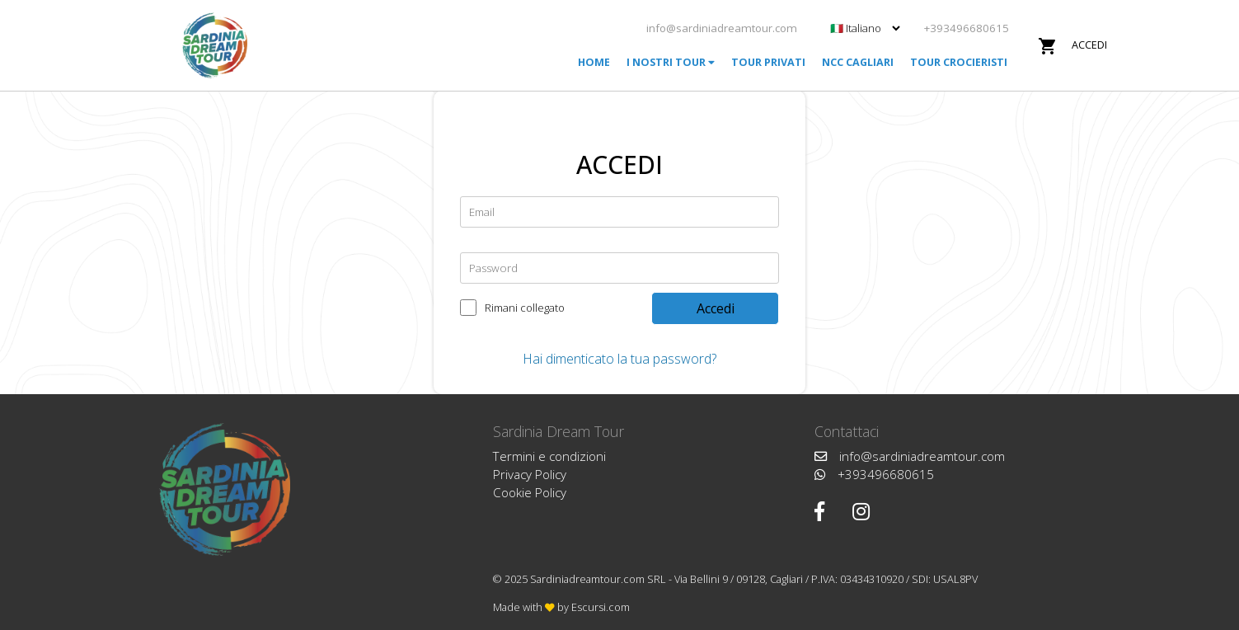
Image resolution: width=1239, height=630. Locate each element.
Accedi (1089, 45)
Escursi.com (600, 606)
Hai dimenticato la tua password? (619, 359)
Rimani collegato (525, 304)
